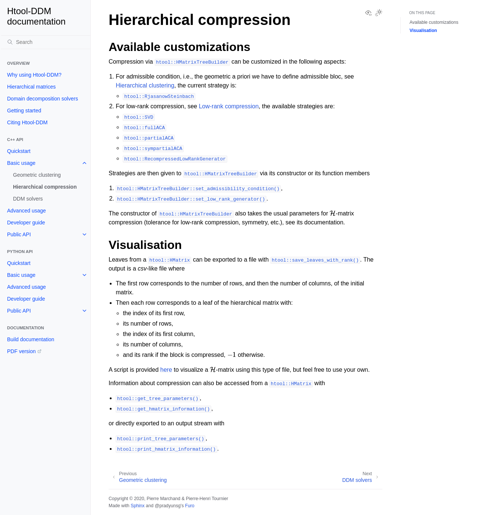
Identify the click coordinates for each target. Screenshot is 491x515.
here (166, 370)
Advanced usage (26, 211)
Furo (189, 505)
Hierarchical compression (45, 187)
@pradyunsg (168, 505)
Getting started (24, 110)
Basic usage (21, 163)
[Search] (45, 42)
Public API (19, 234)
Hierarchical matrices (31, 87)
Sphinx (137, 505)
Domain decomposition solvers (42, 99)
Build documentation (30, 339)
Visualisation (423, 30)
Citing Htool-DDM (27, 122)
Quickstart (19, 151)
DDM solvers (28, 199)
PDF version (21, 351)
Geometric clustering (37, 175)
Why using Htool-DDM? (34, 75)
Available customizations (434, 22)
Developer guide (26, 222)
